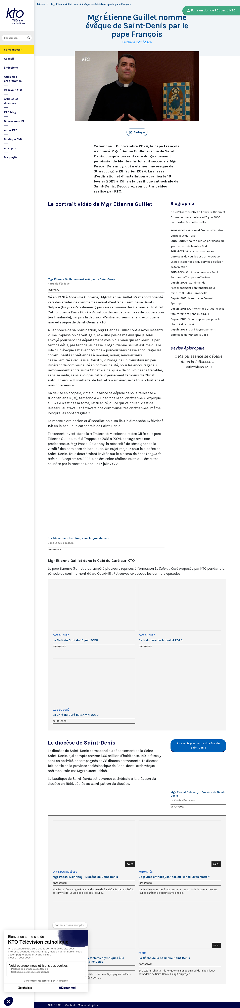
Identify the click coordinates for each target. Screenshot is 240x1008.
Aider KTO (10, 130)
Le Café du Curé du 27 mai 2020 (76, 715)
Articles (41, 4)
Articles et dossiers (11, 101)
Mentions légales (88, 1005)
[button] (137, 132)
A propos (10, 148)
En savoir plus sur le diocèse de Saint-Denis (198, 745)
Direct (57, 953)
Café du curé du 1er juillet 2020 (161, 640)
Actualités (146, 871)
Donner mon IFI (14, 121)
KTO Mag (10, 112)
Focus (142, 953)
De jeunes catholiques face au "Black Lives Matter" (174, 877)
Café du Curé (61, 635)
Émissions (11, 67)
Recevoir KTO (13, 90)
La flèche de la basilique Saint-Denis (164, 958)
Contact (70, 1005)
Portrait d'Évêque (58, 283)
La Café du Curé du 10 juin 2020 (75, 640)
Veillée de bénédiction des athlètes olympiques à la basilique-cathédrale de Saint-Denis (88, 959)
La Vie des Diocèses (183, 800)
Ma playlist (11, 157)
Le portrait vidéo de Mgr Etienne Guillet (100, 204)
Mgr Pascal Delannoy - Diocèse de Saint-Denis (85, 877)
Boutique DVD (13, 139)
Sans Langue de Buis (61, 542)
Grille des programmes (13, 79)
